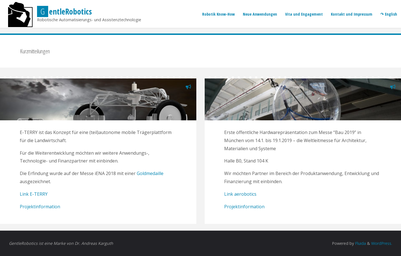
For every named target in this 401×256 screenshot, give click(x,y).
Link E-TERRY (34, 194)
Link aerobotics (240, 194)
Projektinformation (40, 207)
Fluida (360, 243)
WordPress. (381, 243)
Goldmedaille (150, 173)
